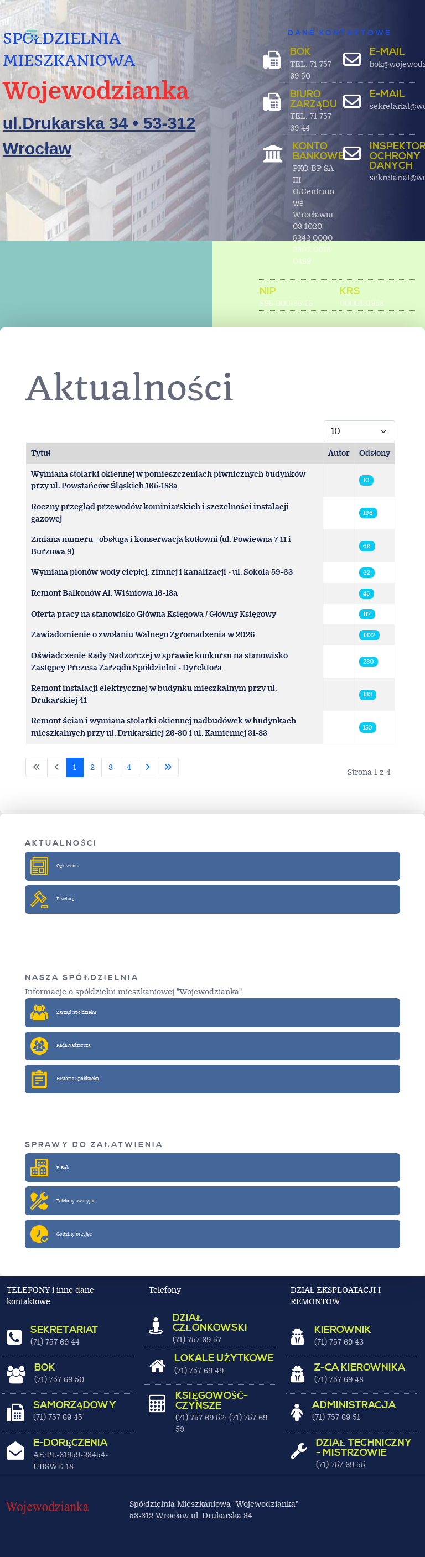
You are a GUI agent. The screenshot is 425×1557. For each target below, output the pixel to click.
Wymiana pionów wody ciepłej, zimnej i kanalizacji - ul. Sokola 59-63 (162, 572)
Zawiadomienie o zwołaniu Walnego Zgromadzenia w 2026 (143, 634)
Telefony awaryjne (63, 1201)
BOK (300, 52)
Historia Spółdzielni (65, 1079)
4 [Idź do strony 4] (129, 767)
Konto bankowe (318, 151)
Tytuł (40, 453)
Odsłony (374, 453)
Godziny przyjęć (61, 1234)
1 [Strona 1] (74, 767)
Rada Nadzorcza (60, 1046)
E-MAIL (387, 52)
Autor (339, 453)
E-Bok (50, 1167)
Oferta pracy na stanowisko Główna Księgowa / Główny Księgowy (153, 614)
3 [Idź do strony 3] (110, 767)
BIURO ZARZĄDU (314, 99)
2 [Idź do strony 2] (92, 767)
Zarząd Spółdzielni (63, 1013)
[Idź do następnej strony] (147, 768)
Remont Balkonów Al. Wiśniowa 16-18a (104, 593)
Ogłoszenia (55, 866)
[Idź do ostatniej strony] (168, 768)
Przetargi (53, 899)
